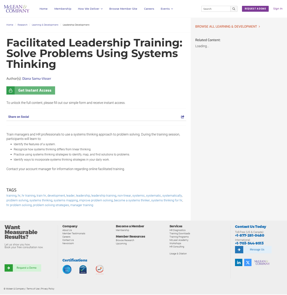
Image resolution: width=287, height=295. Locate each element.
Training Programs (179, 237)
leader (74, 196)
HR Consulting (176, 247)
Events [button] (167, 9)
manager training (119, 206)
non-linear (131, 196)
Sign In (278, 8)
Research (22, 24)
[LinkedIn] (238, 263)
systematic (161, 196)
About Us (67, 230)
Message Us (257, 250)
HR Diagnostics (177, 230)
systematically (16, 201)
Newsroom (68, 244)
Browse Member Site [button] (123, 8)
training (11, 196)
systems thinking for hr (22, 206)
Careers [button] (149, 8)
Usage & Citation (178, 254)
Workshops (175, 244)
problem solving (39, 201)
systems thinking (65, 201)
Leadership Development (76, 24)
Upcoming (121, 244)
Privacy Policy (47, 289)
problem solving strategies (87, 206)
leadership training (109, 196)
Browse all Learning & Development (227, 27)
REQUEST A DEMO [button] (255, 8)
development (59, 196)
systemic (145, 196)
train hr (44, 196)
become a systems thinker (161, 201)
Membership (62, 8)
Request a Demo (26, 268)
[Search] (214, 9)
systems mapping (91, 201)
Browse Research (125, 241)
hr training (30, 196)
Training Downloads (179, 234)
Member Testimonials (73, 234)
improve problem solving (123, 201)
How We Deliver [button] (90, 9)
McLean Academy (178, 240)
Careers (66, 237)
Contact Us (68, 240)
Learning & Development (45, 24)
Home (44, 8)
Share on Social (96, 117)
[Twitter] (247, 263)
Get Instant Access (34, 90)
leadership (87, 196)
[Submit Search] (234, 9)
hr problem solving (53, 206)
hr (20, 196)
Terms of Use (33, 289)
